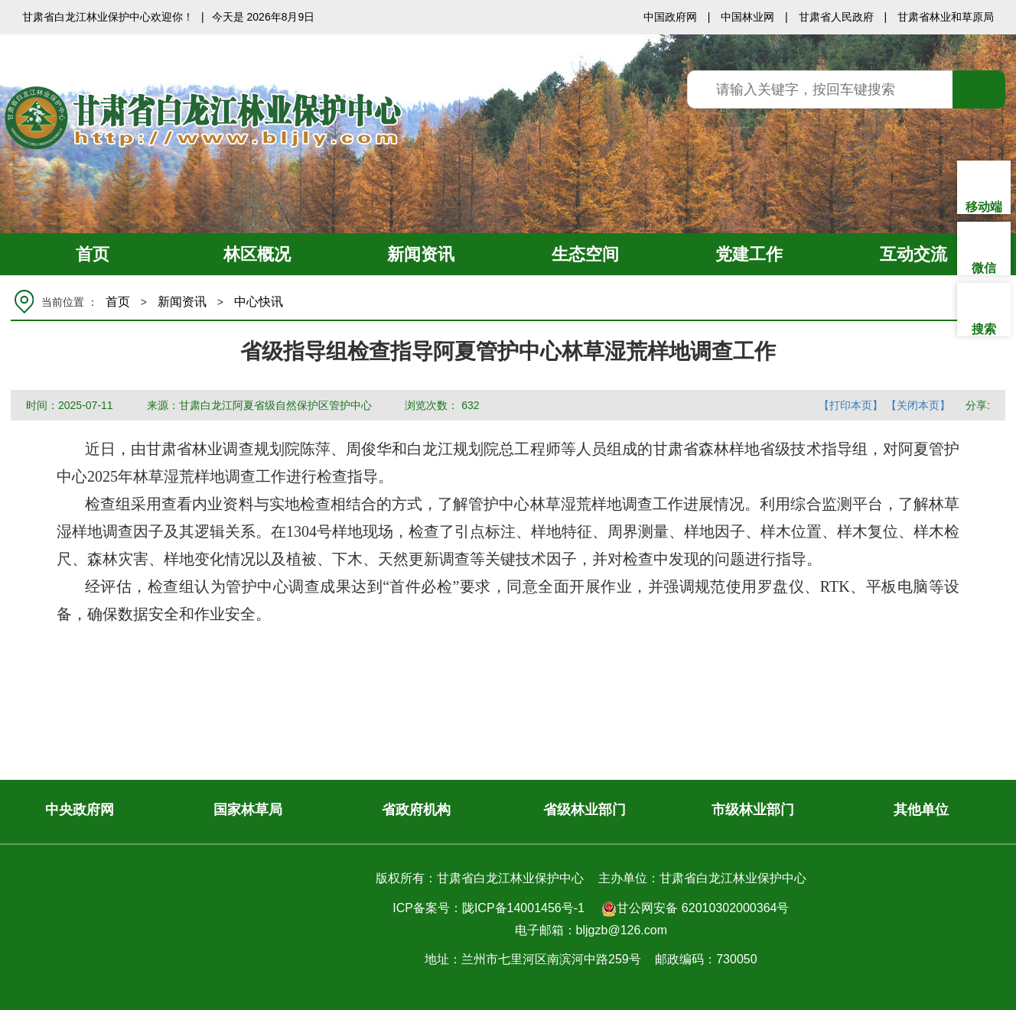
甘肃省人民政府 (836, 17)
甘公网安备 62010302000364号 (695, 909)
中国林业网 (747, 17)
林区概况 (257, 254)
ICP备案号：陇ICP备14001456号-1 (488, 907)
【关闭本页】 (918, 405)
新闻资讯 (420, 254)
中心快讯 (258, 301)
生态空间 (585, 254)
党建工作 (749, 254)
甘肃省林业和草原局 (945, 17)
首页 (92, 254)
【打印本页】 (851, 405)
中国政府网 (670, 17)
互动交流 (913, 254)
